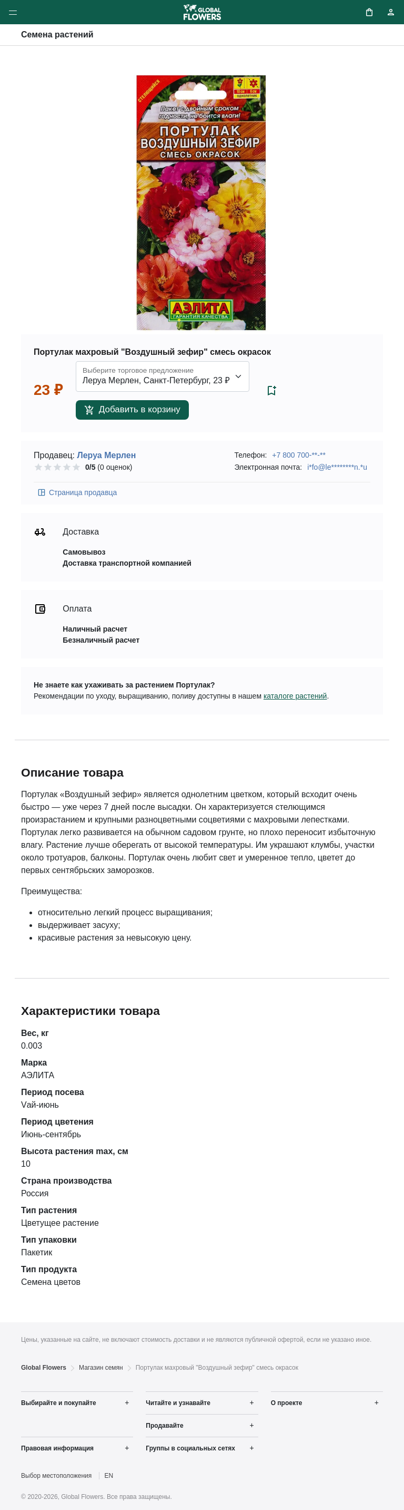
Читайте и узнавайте (178, 1403)
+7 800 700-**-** (299, 455)
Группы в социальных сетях (190, 1448)
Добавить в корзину (132, 409)
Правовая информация (57, 1448)
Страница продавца (77, 492)
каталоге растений (295, 696)
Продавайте (164, 1425)
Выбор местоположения (56, 1475)
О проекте (286, 1403)
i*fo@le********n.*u (337, 467)
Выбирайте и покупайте (58, 1403)
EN (109, 1475)
